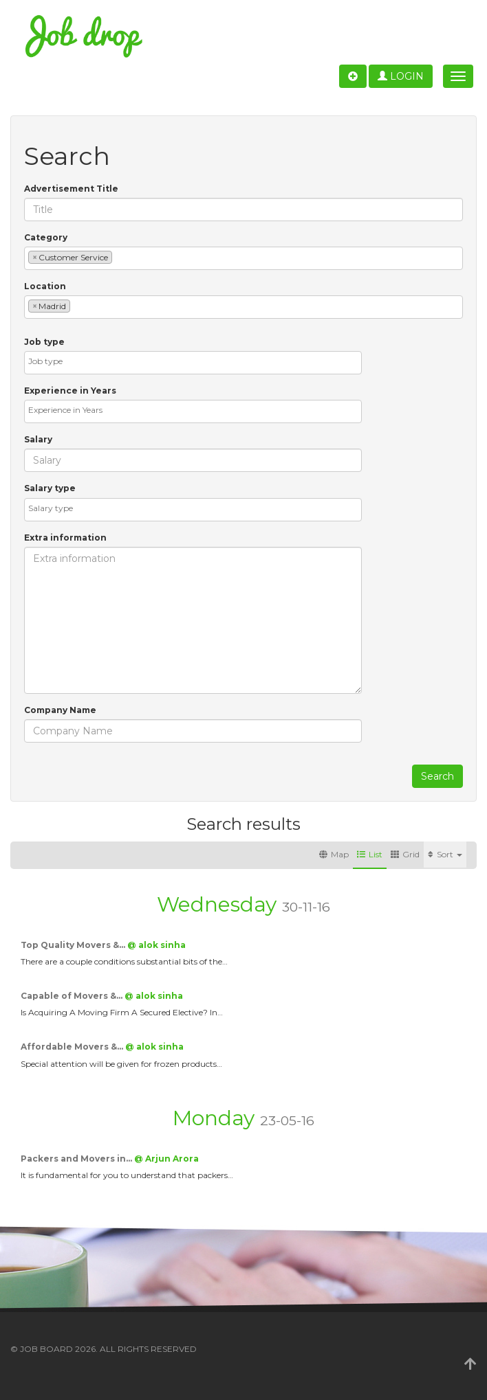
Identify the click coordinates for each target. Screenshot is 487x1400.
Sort (445, 854)
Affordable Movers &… (73, 1046)
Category (45, 237)
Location (45, 286)
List (369, 854)
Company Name (60, 710)
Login (401, 76)
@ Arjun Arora (166, 1158)
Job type (44, 342)
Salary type (50, 488)
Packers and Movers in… (77, 1158)
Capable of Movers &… (73, 996)
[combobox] (243, 258)
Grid (405, 854)
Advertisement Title (71, 188)
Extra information (65, 537)
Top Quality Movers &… (74, 945)
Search (437, 776)
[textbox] (119, 256)
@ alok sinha (156, 945)
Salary (38, 439)
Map (334, 854)
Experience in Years (70, 390)
